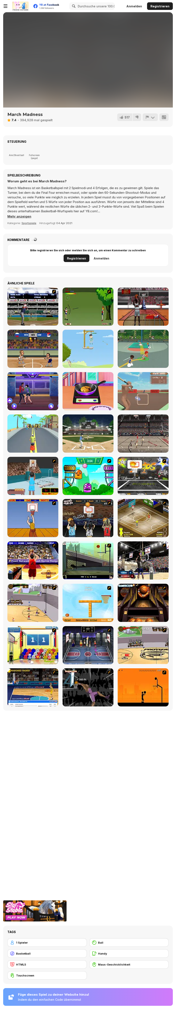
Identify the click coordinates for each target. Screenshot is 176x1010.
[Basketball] (47, 953)
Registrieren (159, 6)
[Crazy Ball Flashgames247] (88, 476)
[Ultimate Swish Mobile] (143, 307)
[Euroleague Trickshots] (32, 687)
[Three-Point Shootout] (32, 560)
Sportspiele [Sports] (29, 223)
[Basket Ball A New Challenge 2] (88, 603)
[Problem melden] (150, 117)
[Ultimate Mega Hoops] (143, 476)
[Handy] (129, 953)
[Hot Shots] (32, 518)
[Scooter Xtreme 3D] (32, 433)
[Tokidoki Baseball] (143, 391)
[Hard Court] (143, 518)
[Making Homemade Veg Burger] (88, 391)
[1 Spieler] (47, 942)
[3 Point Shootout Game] (143, 560)
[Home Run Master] (88, 433)
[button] (19, 216)
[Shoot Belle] (88, 307)
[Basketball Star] (143, 349)
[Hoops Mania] (88, 518)
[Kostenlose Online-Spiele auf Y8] (20, 6)
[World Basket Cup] (88, 645)
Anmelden (134, 6)
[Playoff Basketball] (143, 433)
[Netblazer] (32, 476)
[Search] (73, 6)
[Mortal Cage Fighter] (32, 391)
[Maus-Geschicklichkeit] (129, 964)
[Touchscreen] (47, 975)
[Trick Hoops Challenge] (88, 560)
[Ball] (129, 942)
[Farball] (143, 687)
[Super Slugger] (32, 307)
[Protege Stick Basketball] (143, 645)
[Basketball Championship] (143, 603)
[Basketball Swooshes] (32, 349)
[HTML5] (47, 964)
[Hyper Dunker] (88, 687)
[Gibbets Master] (88, 349)
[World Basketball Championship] (32, 645)
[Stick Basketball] (32, 603)
